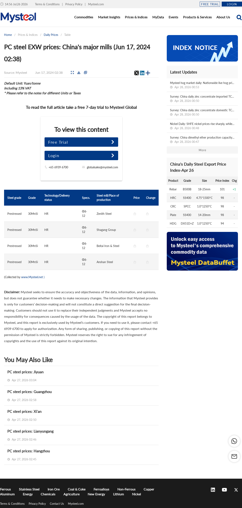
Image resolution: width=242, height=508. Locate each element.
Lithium (118, 494)
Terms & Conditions (47, 4)
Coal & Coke (76, 489)
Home (8, 34)
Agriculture (71, 494)
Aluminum (7, 494)
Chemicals (48, 494)
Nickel (136, 494)
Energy (28, 494)
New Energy (96, 494)
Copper (149, 489)
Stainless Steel (29, 489)
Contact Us (57, 503)
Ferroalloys (101, 489)
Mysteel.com (96, 4)
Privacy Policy (74, 4)
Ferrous (5, 489)
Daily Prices (51, 34)
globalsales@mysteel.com (102, 167)
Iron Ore (54, 489)
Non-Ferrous (126, 489)
